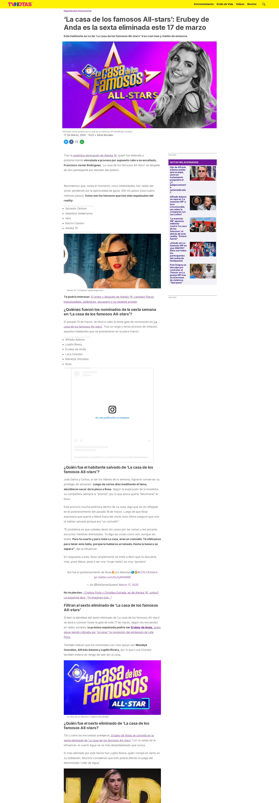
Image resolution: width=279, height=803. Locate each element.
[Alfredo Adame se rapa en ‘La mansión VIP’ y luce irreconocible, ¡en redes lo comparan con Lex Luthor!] (203, 203)
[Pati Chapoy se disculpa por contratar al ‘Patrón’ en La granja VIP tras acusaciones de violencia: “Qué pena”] (203, 271)
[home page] (20, 4)
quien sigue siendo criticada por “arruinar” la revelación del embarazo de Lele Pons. (112, 632)
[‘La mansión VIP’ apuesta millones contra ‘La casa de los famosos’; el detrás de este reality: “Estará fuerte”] (203, 224)
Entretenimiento (204, 4)
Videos (240, 4)
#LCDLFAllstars (147, 572)
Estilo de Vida (225, 4)
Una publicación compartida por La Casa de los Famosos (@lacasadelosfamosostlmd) (114, 457)
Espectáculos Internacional (77, 11)
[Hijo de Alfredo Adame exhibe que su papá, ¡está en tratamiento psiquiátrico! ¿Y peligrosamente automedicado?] (203, 173)
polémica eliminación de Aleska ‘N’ (95, 155)
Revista (251, 4)
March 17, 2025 (128, 584)
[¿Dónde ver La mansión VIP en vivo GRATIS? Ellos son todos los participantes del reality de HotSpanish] (203, 249)
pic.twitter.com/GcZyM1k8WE (112, 577)
